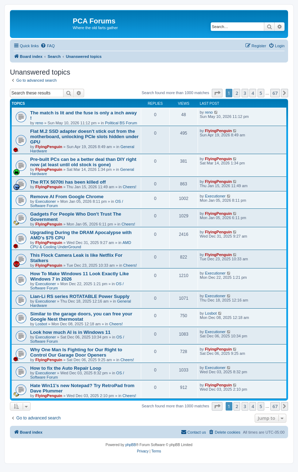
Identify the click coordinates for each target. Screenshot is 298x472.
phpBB (130, 445)
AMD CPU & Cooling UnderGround (80, 244)
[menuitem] (47, 46)
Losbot (41, 324)
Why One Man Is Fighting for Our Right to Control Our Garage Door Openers (76, 352)
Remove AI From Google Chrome (67, 196)
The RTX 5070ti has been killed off (68, 182)
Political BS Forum (121, 123)
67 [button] (275, 93)
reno (39, 123)
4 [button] (253, 93)
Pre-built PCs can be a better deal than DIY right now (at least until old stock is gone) (83, 162)
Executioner (45, 201)
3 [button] (245, 93)
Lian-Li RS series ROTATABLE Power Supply (79, 296)
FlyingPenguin (48, 147)
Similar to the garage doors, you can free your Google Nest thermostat (81, 316)
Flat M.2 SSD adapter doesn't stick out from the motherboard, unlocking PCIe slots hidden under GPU (84, 137)
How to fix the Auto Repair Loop (65, 368)
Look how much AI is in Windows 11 (70, 332)
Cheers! (130, 187)
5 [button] (261, 93)
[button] (217, 93)
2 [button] (237, 93)
